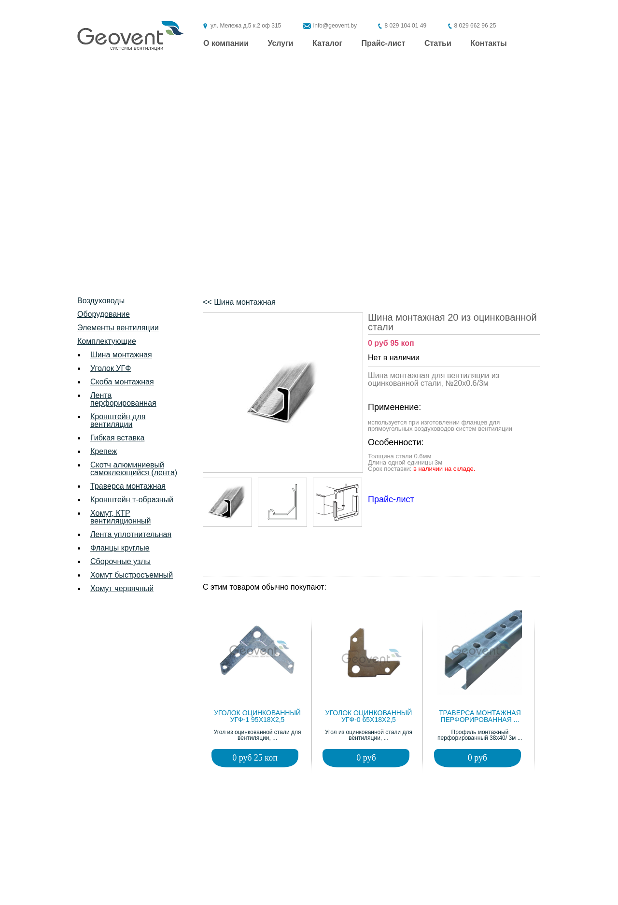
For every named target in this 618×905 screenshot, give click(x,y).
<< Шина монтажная (239, 302)
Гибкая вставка (117, 438)
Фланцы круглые (120, 548)
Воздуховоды (101, 301)
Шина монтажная (121, 355)
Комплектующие (106, 341)
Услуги (280, 43)
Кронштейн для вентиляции (117, 420)
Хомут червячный (122, 588)
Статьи (437, 43)
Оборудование (103, 314)
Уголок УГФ (110, 368)
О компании (226, 43)
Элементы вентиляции (118, 328)
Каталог (327, 43)
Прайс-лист (384, 43)
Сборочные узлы (120, 561)
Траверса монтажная (128, 486)
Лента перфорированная (123, 399)
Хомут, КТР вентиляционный (120, 517)
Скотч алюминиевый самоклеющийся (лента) (133, 469)
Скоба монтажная (122, 382)
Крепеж (103, 451)
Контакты (488, 43)
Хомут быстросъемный (131, 575)
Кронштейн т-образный (131, 499)
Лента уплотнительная (130, 534)
